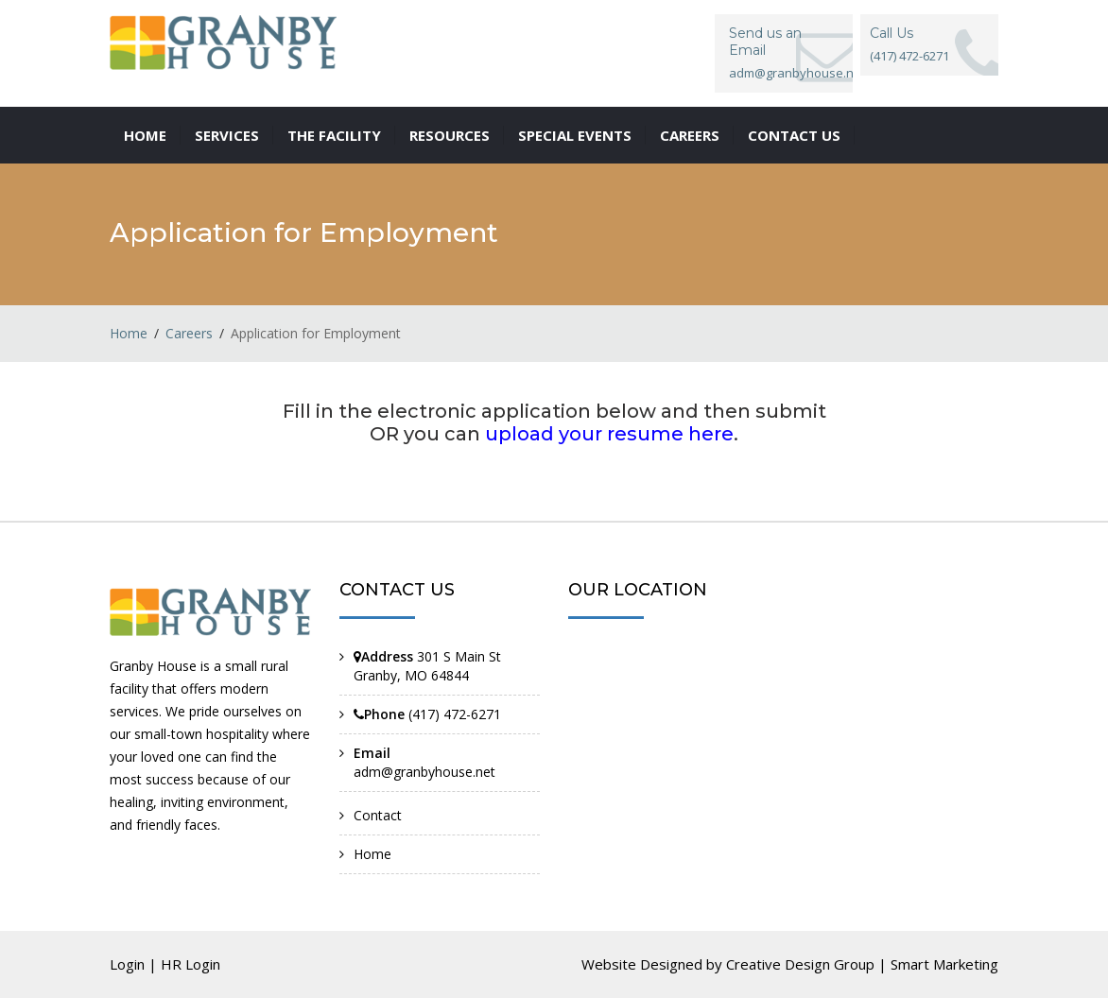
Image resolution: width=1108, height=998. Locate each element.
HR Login (190, 964)
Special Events (575, 135)
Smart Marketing (944, 964)
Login (127, 964)
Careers (689, 135)
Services (227, 135)
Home (145, 135)
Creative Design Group (800, 964)
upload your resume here (609, 433)
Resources (449, 135)
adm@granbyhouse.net (424, 772)
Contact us (794, 135)
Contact (378, 815)
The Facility (334, 135)
